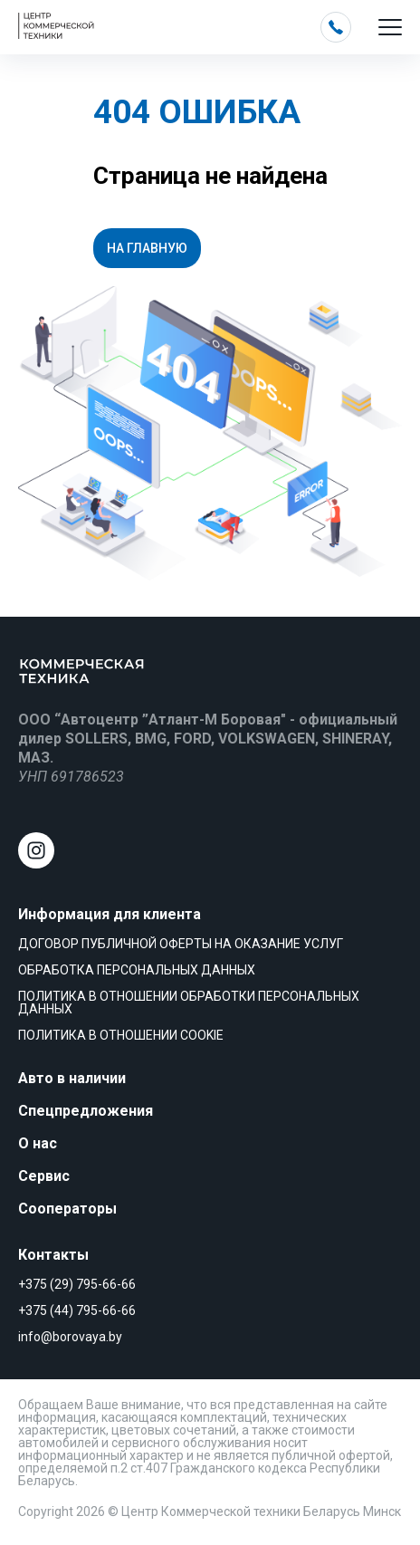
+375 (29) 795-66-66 (77, 1284)
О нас (37, 1143)
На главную (147, 248)
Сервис (44, 1176)
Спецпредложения (85, 1110)
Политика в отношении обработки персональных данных (188, 1002)
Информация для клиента (109, 914)
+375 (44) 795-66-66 (77, 1310)
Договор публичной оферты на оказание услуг (180, 943)
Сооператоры (67, 1208)
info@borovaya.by (70, 1336)
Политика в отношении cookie (121, 1035)
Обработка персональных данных (136, 970)
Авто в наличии (72, 1078)
